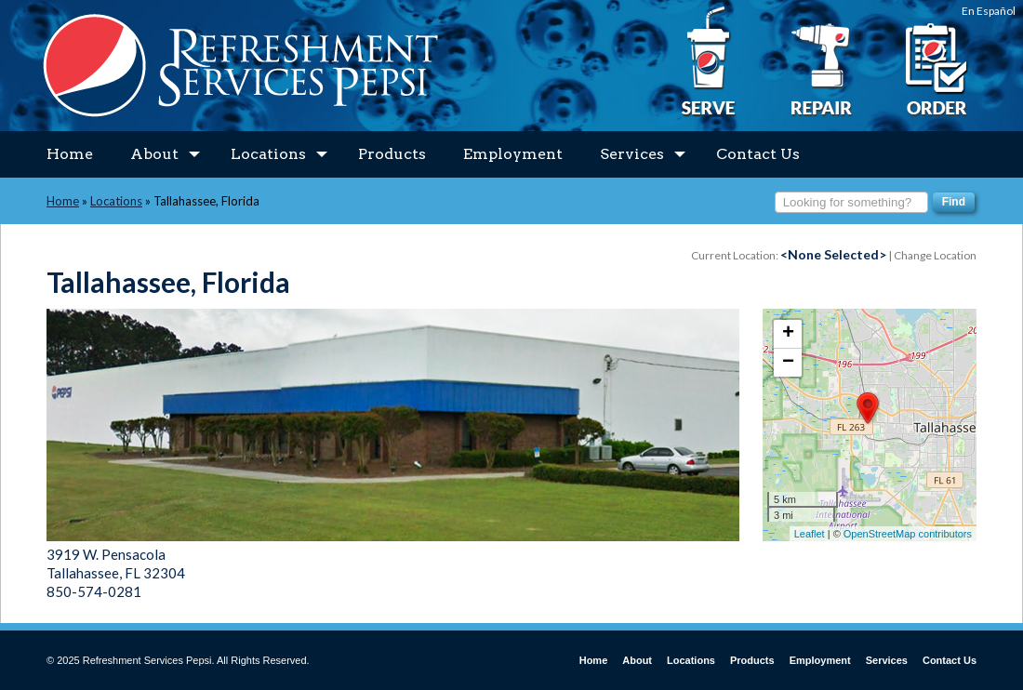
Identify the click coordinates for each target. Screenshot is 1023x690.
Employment (513, 154)
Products (392, 154)
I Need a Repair (821, 62)
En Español (989, 11)
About (165, 154)
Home (69, 154)
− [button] (788, 363)
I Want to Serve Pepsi (709, 62)
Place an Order (934, 62)
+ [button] (788, 334)
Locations (279, 154)
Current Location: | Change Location (833, 255)
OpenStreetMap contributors (908, 533)
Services (642, 154)
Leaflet (809, 533)
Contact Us (758, 154)
